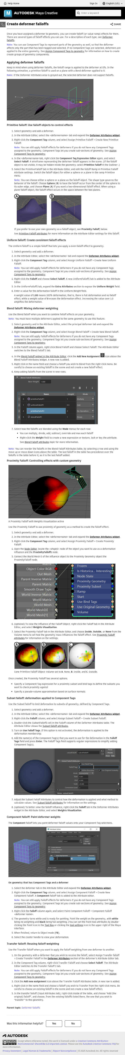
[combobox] (98, 13)
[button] (112, 3)
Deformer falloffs (31, 1007)
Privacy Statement (12, 1050)
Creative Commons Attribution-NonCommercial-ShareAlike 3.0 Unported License (63, 1042)
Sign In (93, 3)
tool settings (76, 925)
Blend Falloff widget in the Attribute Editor (43, 356)
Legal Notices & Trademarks (37, 1050)
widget (105, 135)
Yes (54, 1023)
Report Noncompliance (64, 1050)
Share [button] (117, 24)
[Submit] (79, 13)
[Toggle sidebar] (3, 24)
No (73, 1023)
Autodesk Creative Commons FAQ (99, 1043)
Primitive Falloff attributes (33, 233)
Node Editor (30, 548)
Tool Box (49, 925)
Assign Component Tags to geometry (64, 51)
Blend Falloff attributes (37, 442)
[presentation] (9, 1042)
